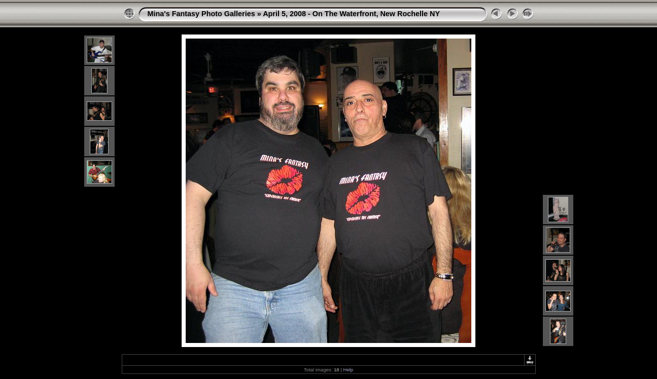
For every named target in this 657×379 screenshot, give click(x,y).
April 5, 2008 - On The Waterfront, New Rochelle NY (351, 14)
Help (348, 369)
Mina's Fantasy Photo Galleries (201, 14)
